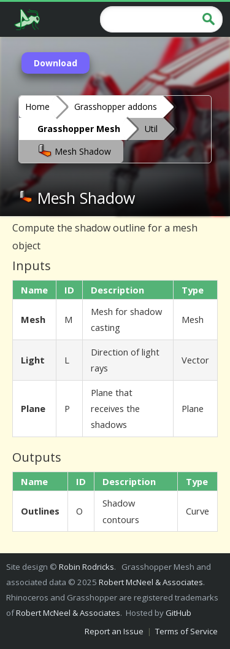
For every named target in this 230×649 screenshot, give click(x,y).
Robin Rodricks (86, 566)
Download (55, 63)
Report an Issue (114, 631)
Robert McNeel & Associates (151, 582)
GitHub (178, 612)
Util (151, 128)
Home (37, 106)
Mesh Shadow (74, 150)
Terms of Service (186, 631)
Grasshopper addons (115, 106)
